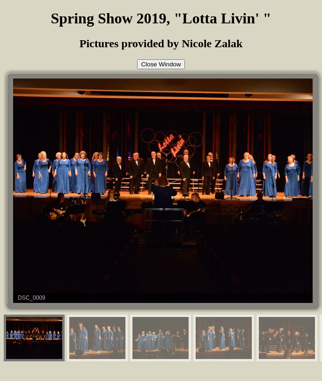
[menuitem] (34, 338)
